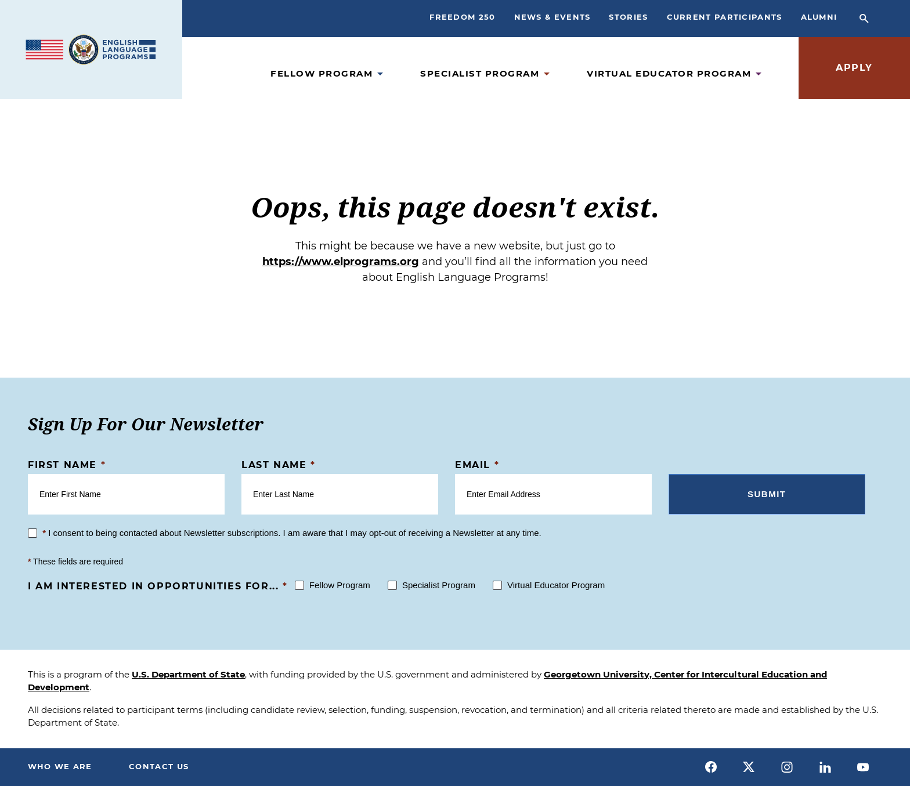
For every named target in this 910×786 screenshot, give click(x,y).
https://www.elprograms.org (340, 261)
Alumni (819, 16)
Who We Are (60, 766)
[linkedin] (825, 767)
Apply (854, 67)
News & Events (552, 16)
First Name (67, 464)
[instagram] (787, 767)
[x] (749, 767)
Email (477, 464)
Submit (767, 494)
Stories (628, 16)
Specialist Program (479, 73)
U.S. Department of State (188, 674)
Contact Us (159, 766)
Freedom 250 (462, 16)
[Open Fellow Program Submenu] (380, 74)
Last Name (278, 464)
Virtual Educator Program (669, 73)
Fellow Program (321, 73)
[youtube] (863, 767)
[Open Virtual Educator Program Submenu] (758, 74)
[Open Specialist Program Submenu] (547, 74)
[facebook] (711, 767)
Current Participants (724, 16)
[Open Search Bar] (864, 18)
